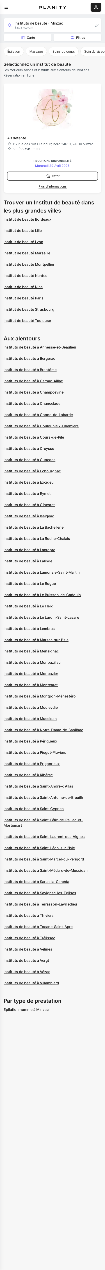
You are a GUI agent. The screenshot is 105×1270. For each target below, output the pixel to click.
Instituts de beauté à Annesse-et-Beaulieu (40, 347)
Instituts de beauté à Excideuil (29, 482)
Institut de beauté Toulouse (27, 320)
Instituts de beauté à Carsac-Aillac (33, 381)
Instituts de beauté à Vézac (27, 971)
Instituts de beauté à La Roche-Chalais (37, 538)
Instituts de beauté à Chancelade (32, 403)
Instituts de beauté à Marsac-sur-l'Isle (36, 640)
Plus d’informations (53, 186)
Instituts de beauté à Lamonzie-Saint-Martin (42, 572)
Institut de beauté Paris (23, 298)
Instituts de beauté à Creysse (29, 448)
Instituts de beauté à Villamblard (31, 983)
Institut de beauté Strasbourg (29, 309)
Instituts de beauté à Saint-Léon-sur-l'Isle (39, 848)
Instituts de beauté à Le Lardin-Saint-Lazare (41, 617)
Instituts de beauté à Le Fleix (28, 606)
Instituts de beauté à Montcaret (31, 685)
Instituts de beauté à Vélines (28, 949)
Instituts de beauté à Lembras (29, 628)
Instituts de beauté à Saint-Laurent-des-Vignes (44, 836)
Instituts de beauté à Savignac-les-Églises (40, 893)
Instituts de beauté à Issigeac (29, 516)
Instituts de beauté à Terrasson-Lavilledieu (40, 904)
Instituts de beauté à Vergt (26, 960)
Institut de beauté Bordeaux (27, 219)
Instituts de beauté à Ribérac (28, 775)
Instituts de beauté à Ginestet (29, 505)
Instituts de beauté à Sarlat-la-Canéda (36, 881)
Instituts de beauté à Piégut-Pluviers (35, 752)
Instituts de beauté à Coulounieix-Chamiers (41, 426)
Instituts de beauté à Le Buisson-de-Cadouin (42, 595)
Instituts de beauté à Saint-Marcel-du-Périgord (44, 859)
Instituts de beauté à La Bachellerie (34, 527)
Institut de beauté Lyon (23, 242)
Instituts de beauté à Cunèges (29, 459)
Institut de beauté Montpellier (29, 264)
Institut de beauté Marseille (27, 253)
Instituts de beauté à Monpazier (31, 673)
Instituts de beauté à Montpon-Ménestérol (40, 696)
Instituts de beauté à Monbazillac (32, 662)
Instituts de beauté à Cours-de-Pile (34, 437)
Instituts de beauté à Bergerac (29, 358)
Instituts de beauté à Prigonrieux (32, 763)
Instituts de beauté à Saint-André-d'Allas (38, 786)
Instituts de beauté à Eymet (27, 493)
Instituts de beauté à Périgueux (30, 741)
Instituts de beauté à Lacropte (29, 550)
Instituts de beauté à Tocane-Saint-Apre (38, 926)
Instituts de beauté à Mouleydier (31, 707)
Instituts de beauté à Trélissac (29, 938)
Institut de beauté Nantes (25, 275)
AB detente (16, 138)
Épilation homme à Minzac (26, 1009)
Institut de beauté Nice (23, 287)
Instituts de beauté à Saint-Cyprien (34, 808)
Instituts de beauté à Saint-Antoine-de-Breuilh (43, 797)
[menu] (6, 7)
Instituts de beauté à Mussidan (30, 718)
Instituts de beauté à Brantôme (30, 369)
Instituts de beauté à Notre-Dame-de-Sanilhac (43, 730)
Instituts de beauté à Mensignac (31, 651)
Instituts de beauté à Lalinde (28, 561)
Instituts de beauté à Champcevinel (34, 392)
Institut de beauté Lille (23, 230)
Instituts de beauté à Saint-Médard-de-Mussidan (46, 870)
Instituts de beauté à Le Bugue (30, 583)
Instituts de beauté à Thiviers (29, 915)
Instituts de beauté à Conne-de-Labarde (38, 414)
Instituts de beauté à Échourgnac (32, 471)
